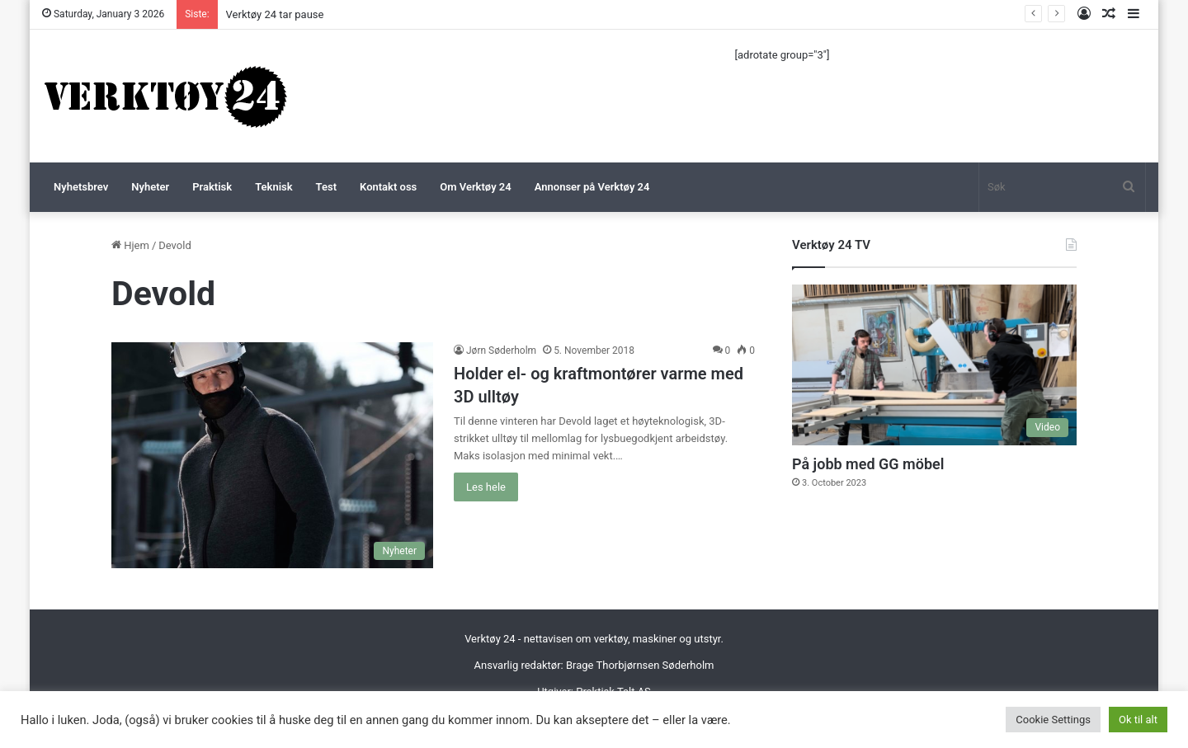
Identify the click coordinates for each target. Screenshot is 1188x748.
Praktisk (212, 187)
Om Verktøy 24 (475, 187)
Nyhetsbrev (81, 187)
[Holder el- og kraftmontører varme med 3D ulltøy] (272, 455)
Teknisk (273, 187)
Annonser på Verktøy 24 (592, 187)
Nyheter (150, 187)
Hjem (130, 245)
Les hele (486, 487)
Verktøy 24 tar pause (275, 14)
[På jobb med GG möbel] (934, 365)
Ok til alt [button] (1138, 719)
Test (326, 187)
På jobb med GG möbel (868, 464)
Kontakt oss (388, 187)
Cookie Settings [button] (1053, 719)
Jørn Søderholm (501, 350)
